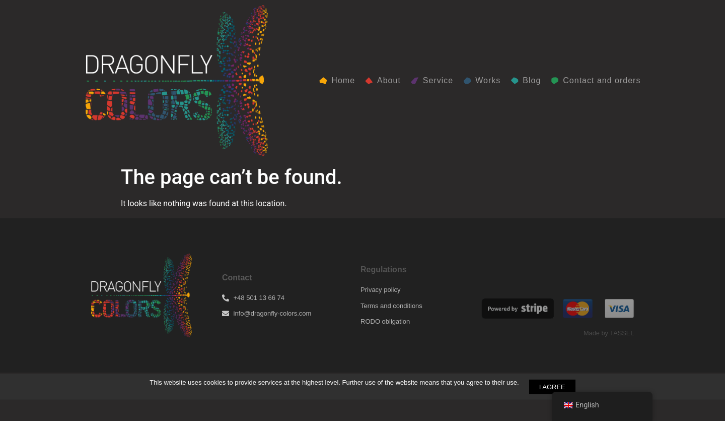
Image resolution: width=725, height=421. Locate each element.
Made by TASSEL (609, 333)
